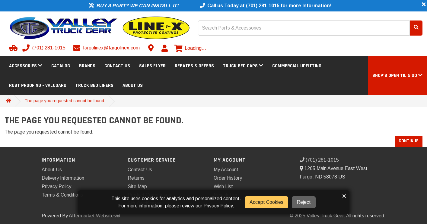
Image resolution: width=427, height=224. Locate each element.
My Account (226, 169)
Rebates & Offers (194, 66)
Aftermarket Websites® (94, 215)
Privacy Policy (56, 186)
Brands (87, 66)
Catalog (60, 66)
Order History (228, 178)
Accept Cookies (266, 202)
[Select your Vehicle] (12, 48)
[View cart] (190, 48)
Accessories (25, 66)
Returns (136, 178)
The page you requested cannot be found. (64, 100)
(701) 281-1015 (319, 159)
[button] (397, 75)
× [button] (344, 195)
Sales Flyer (152, 66)
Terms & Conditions (62, 194)
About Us (133, 85)
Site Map (137, 186)
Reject (304, 202)
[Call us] (44, 48)
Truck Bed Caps (243, 66)
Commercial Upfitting (296, 66)
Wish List (223, 186)
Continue (409, 141)
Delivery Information (63, 178)
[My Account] (164, 48)
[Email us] (107, 48)
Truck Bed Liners (94, 85)
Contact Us (117, 66)
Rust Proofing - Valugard (37, 85)
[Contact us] (151, 48)
